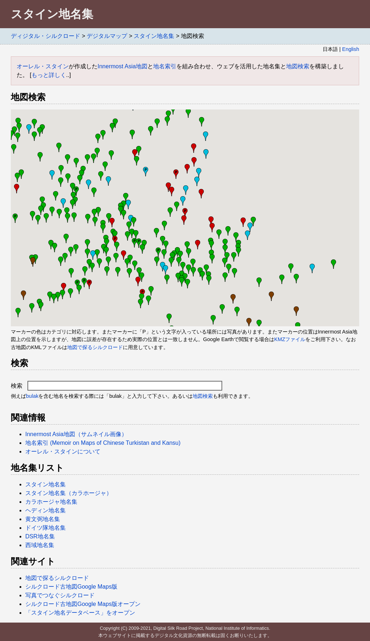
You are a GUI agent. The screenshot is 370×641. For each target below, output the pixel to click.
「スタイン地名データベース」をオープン (80, 613)
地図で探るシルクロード (95, 347)
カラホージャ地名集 (51, 502)
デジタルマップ (107, 36)
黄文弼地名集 (42, 519)
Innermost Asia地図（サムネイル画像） (76, 434)
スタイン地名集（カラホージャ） (68, 493)
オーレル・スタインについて (62, 451)
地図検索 (297, 66)
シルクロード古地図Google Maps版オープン (83, 604)
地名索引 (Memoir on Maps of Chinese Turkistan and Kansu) (103, 443)
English (350, 49)
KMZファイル (289, 339)
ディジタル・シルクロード (45, 36)
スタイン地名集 (154, 36)
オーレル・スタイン (43, 66)
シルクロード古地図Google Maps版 (71, 587)
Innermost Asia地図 (122, 66)
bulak (32, 396)
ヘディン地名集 (45, 510)
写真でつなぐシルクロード (60, 595)
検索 (116, 386)
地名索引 (164, 66)
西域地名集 (39, 545)
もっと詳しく (48, 75)
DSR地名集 (40, 536)
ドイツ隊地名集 (45, 528)
